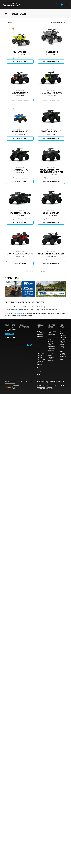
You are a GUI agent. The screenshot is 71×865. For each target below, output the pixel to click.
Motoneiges (39, 355)
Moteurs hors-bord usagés (51, 351)
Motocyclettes (40, 334)
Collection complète (39, 373)
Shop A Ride (16, 385)
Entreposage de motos (62, 350)
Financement (51, 360)
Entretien (62, 344)
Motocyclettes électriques (40, 337)
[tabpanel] (25, 336)
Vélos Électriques (41, 359)
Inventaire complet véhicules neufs (40, 331)
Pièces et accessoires (62, 347)
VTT (38, 342)
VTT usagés (50, 341)
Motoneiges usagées (51, 358)
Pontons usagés (51, 348)
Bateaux (39, 345)
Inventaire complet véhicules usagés (52, 331)
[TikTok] (31, 345)
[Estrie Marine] (11, 4)
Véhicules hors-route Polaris (40, 362)
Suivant (44, 272)
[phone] (57, 4)
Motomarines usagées (51, 354)
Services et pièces (62, 342)
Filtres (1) (9, 22)
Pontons (39, 347)
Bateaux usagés (51, 346)
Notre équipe (63, 335)
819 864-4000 (10, 337)
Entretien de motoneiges (62, 354)
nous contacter (18, 313)
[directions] (61, 4)
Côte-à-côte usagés (51, 344)
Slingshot (39, 340)
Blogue (61, 333)
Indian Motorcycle (39, 370)
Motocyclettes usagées (51, 335)
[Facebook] (28, 345)
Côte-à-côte (39, 344)
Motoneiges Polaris (39, 365)
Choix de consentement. (48, 388)
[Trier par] (57, 22)
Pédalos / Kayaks (40, 353)
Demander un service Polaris (63, 358)
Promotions (62, 339)
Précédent (28, 272)
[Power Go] (19, 387)
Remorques (39, 357)
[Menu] (66, 4)
